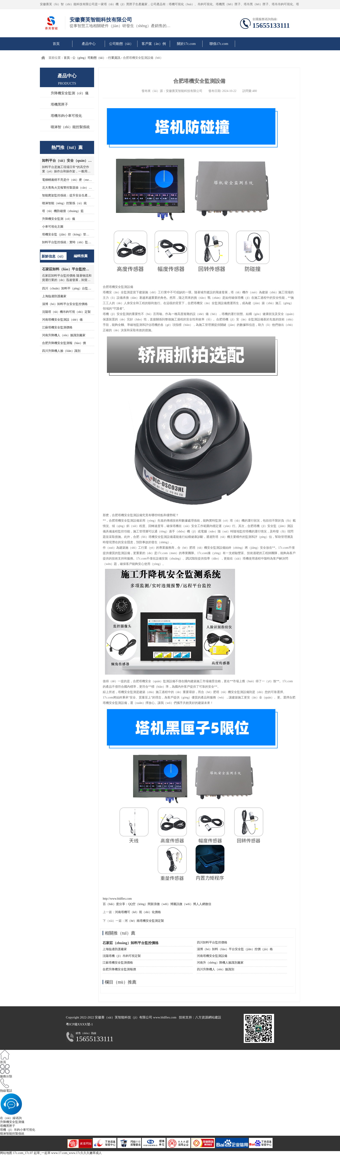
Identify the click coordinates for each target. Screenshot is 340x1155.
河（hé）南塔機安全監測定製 (144, 920)
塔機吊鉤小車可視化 (66, 115)
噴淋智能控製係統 (12, 1133)
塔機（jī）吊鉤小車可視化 (17, 1129)
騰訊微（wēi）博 (184, 904)
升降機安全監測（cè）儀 (69, 93)
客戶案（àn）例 (154, 44)
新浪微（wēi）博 (162, 904)
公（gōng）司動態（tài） (89, 57)
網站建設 (214, 1017)
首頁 (56, 44)
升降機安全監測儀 (12, 1122)
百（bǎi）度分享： (115, 904)
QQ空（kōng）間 (139, 904)
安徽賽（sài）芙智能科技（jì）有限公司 (123, 1017)
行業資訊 (114, 57)
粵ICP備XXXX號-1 (79, 1024)
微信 (208, 904)
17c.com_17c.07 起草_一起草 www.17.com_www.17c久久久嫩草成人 (57, 1153)
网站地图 (6, 1153)
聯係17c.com (218, 44)
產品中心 (89, 44)
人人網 (200, 904)
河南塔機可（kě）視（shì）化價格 (138, 912)
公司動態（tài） (121, 44)
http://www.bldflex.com (117, 898)
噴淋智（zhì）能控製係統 (70, 127)
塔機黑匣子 (59, 104)
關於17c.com (186, 44)
